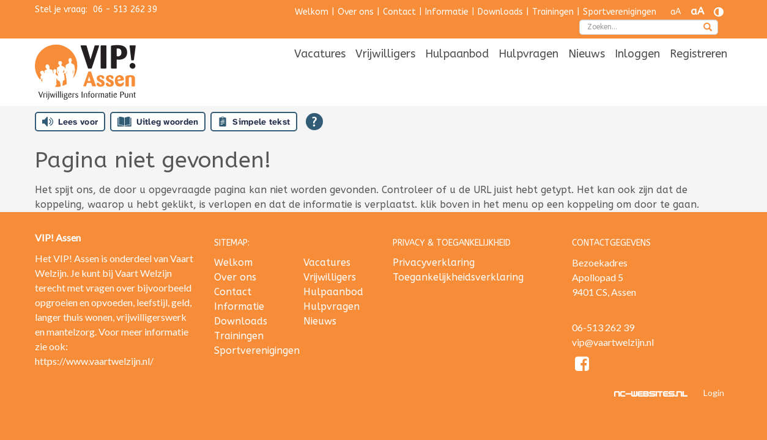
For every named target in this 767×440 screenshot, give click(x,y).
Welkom (311, 12)
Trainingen (553, 12)
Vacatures (320, 72)
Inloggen (637, 72)
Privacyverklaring (434, 262)
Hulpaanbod (457, 72)
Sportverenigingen (619, 12)
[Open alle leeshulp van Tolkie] (314, 121)
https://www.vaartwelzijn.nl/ (94, 361)
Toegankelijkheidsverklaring (458, 277)
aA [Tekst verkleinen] (675, 12)
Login (713, 392)
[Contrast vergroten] (718, 12)
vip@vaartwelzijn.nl (613, 342)
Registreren (698, 72)
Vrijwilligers (385, 72)
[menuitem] (319, 73)
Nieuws (586, 72)
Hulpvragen (528, 72)
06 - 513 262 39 (125, 9)
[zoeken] (707, 28)
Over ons (356, 12)
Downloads (500, 12)
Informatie (447, 12)
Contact (399, 12)
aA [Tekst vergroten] (697, 11)
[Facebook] (582, 366)
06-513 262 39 (603, 327)
